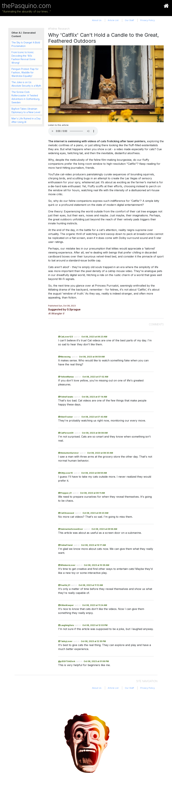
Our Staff (129, 20)
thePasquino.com (26, 5)
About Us (96, 20)
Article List (113, 20)
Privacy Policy (147, 20)
